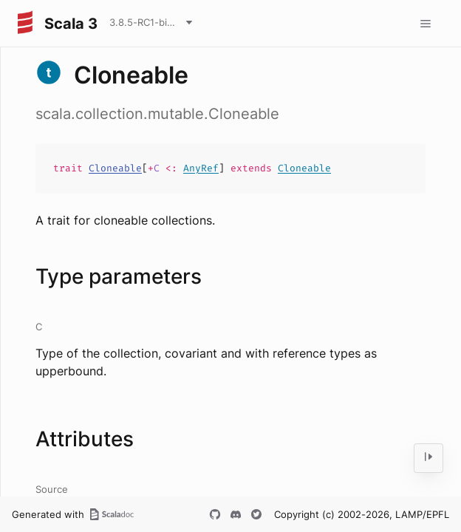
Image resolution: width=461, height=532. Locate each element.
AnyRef (201, 168)
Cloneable (115, 168)
